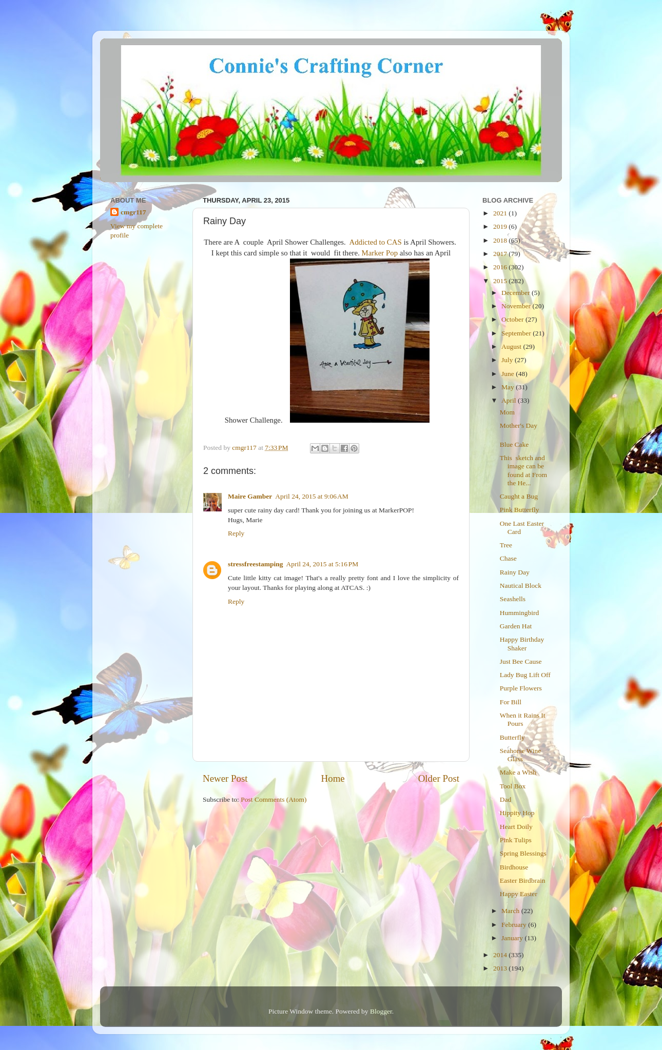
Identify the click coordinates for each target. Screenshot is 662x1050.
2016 (501, 267)
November (516, 306)
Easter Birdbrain (523, 880)
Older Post (438, 778)
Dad (506, 799)
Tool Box (512, 786)
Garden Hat (516, 626)
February (514, 924)
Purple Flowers (521, 688)
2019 (501, 226)
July (508, 360)
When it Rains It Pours (523, 719)
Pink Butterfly (519, 509)
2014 (501, 955)
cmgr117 (133, 212)
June (508, 374)
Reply (236, 533)
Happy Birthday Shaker (522, 643)
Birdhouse (514, 867)
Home (333, 778)
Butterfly (512, 737)
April (509, 400)
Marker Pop (380, 253)
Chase (508, 558)
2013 (501, 968)
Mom (507, 412)
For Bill (510, 702)
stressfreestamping (255, 564)
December (516, 292)
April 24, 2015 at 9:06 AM (311, 496)
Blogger (381, 1011)
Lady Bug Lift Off (525, 675)
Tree (506, 545)
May (508, 387)
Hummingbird (519, 613)
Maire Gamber (250, 496)
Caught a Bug (519, 496)
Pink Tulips (516, 840)
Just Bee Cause (521, 661)
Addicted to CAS (375, 242)
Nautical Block (520, 585)
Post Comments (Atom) (273, 799)
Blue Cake (514, 444)
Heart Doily (516, 826)
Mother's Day (518, 425)
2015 (501, 281)
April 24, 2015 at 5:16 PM (322, 564)
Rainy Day (515, 572)
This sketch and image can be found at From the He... (523, 470)
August (512, 346)
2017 (501, 253)
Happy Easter (518, 894)
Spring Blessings (523, 853)
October (513, 319)
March (511, 911)
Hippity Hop (517, 813)
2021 (501, 213)
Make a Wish (518, 772)
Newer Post (225, 778)
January (512, 938)
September (517, 333)
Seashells (512, 599)
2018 (501, 240)
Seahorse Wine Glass (520, 755)
